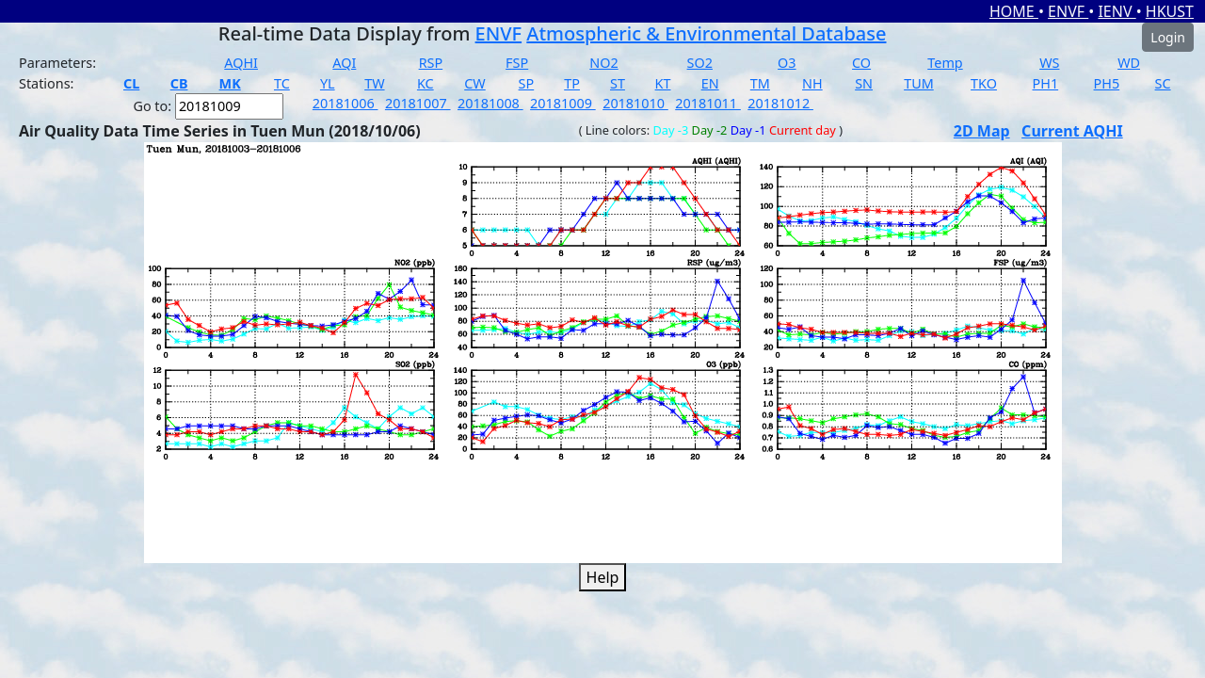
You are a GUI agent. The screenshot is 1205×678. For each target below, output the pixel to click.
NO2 (603, 63)
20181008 (490, 103)
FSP (517, 63)
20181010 (635, 103)
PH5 (1107, 83)
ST (617, 83)
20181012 (780, 103)
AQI (344, 63)
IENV (1116, 11)
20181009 (563, 103)
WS (1049, 63)
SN (864, 83)
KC (425, 83)
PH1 (1046, 83)
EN (710, 83)
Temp (944, 63)
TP (572, 83)
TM (760, 83)
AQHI (241, 63)
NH (812, 83)
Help (602, 577)
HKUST (1170, 11)
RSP (431, 63)
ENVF (1068, 11)
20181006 (345, 103)
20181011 (708, 103)
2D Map (982, 131)
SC (1163, 83)
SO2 (700, 63)
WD (1128, 63)
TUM (919, 83)
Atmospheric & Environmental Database (706, 33)
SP (527, 83)
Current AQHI (1072, 131)
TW (374, 83)
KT (663, 83)
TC (282, 83)
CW (474, 83)
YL (327, 83)
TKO (984, 83)
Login (1167, 37)
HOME (1013, 11)
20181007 (418, 103)
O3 (786, 63)
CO (861, 63)
